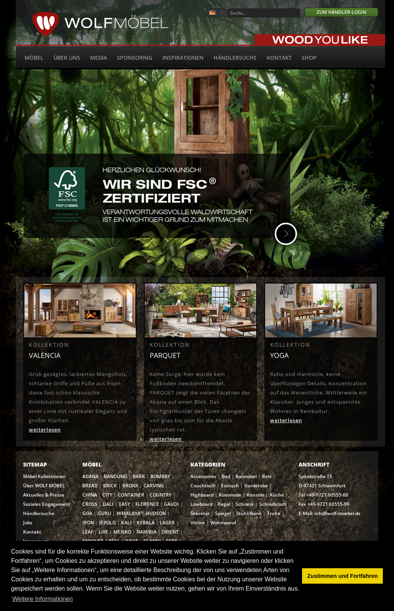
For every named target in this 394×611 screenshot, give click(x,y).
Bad (226, 476)
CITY (107, 495)
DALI (108, 504)
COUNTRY (161, 495)
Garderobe (256, 485)
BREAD (90, 485)
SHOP (309, 57)
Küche (277, 495)
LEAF (87, 532)
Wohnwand (223, 522)
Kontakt (279, 57)
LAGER (167, 522)
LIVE (103, 532)
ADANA (90, 476)
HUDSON (156, 513)
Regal (224, 504)
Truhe (273, 513)
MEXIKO (122, 532)
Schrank (244, 504)
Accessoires (203, 476)
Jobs (27, 522)
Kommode (230, 495)
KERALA (146, 522)
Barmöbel (246, 476)
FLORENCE (147, 504)
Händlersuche (235, 57)
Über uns (66, 57)
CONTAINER (131, 495)
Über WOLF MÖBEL (44, 485)
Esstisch (230, 485)
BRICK (110, 485)
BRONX (130, 485)
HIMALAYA (128, 513)
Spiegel (223, 513)
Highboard (202, 495)
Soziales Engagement (46, 504)
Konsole (255, 495)
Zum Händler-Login (341, 12)
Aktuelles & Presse (43, 495)
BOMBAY (160, 476)
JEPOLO (107, 522)
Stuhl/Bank (249, 513)
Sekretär (200, 513)
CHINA (89, 495)
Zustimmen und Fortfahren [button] (342, 576)
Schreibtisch (273, 504)
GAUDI (171, 504)
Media (98, 57)
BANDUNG (115, 476)
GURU (104, 513)
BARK (139, 476)
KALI (126, 522)
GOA (87, 513)
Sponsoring (134, 57)
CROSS (89, 504)
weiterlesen (45, 429)
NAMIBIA (147, 532)
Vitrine (197, 522)
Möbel (34, 57)
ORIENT (170, 532)
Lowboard (201, 504)
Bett (267, 476)
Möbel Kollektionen (44, 476)
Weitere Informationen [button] (42, 599)
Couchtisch (202, 485)
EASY (124, 504)
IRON (88, 522)
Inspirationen (183, 57)
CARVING (154, 485)
